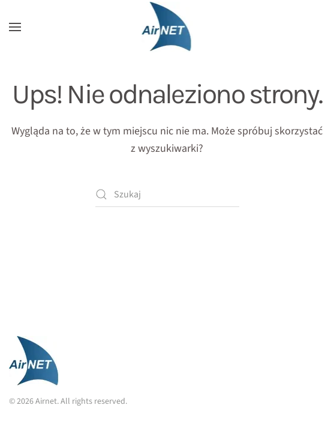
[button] (15, 27)
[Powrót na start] (167, 27)
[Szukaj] (167, 194)
